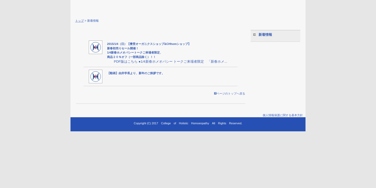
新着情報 (265, 35)
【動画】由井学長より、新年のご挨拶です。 (135, 73)
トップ (79, 20)
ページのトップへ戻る (229, 93)
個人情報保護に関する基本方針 (283, 115)
